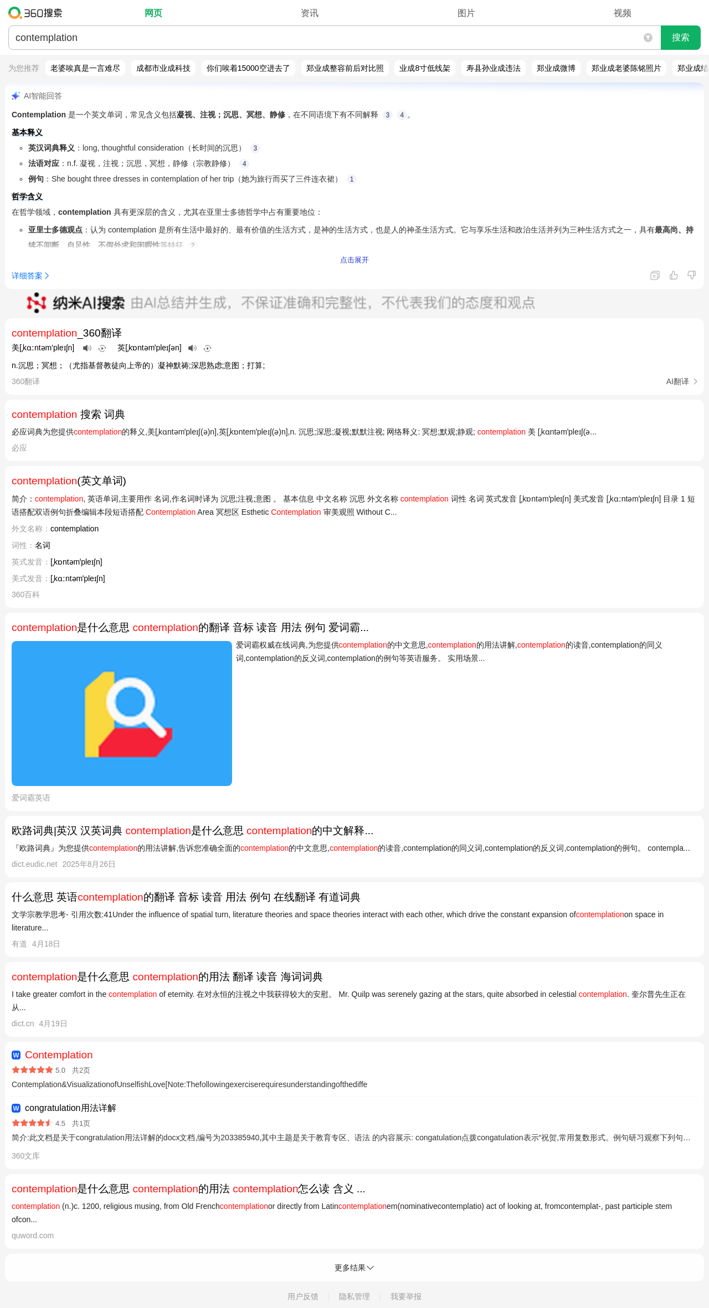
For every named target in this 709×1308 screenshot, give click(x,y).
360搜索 (38, 12)
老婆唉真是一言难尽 (85, 68)
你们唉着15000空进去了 (248, 68)
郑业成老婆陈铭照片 (626, 68)
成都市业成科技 (163, 68)
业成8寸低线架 (424, 68)
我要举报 (406, 1296)
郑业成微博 (556, 68)
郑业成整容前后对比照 (345, 68)
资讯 (309, 13)
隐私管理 (354, 1296)
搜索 (681, 37)
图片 (466, 13)
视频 (622, 13)
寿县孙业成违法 (493, 68)
